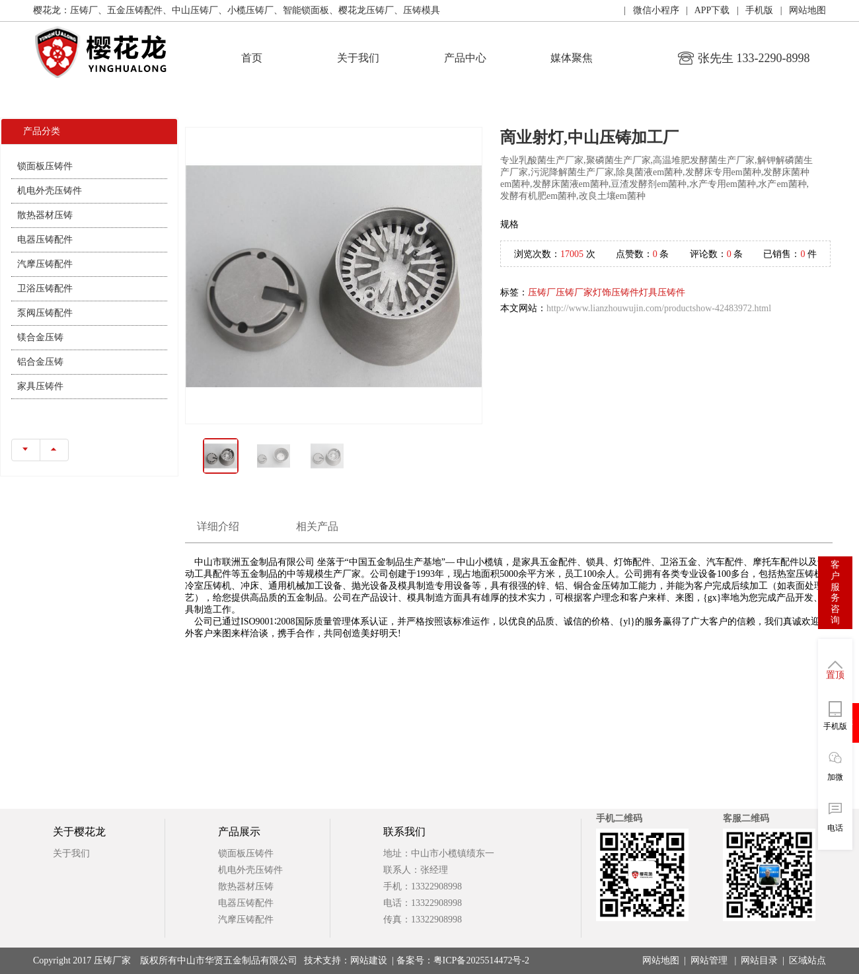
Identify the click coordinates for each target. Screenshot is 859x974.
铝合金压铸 (40, 362)
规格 (509, 224)
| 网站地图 (799, 10)
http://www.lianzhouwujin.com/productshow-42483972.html (658, 308)
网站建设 (368, 960)
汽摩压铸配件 (45, 264)
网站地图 (660, 960)
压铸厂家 (574, 292)
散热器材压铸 (45, 215)
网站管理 (709, 960)
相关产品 (317, 526)
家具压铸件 (40, 386)
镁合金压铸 (40, 337)
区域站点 (807, 960)
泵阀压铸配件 (45, 313)
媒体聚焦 (571, 57)
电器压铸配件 (45, 239)
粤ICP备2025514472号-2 (481, 960)
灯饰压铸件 (616, 292)
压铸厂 (542, 292)
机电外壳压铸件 (49, 191)
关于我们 (358, 57)
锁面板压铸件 (45, 166)
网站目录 (759, 960)
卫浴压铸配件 (45, 288)
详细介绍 (218, 526)
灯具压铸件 (662, 292)
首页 (251, 57)
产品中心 (465, 57)
